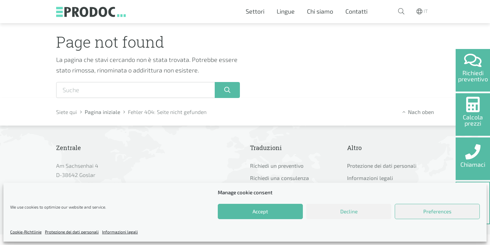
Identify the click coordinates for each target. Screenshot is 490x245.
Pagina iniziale (102, 112)
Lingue (286, 11)
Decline (349, 211)
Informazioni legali (120, 231)
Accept (260, 211)
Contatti (356, 11)
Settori (255, 11)
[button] (401, 11)
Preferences (437, 211)
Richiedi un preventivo (277, 165)
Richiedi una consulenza (279, 178)
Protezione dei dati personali (72, 231)
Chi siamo (320, 11)
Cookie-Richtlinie (26, 231)
